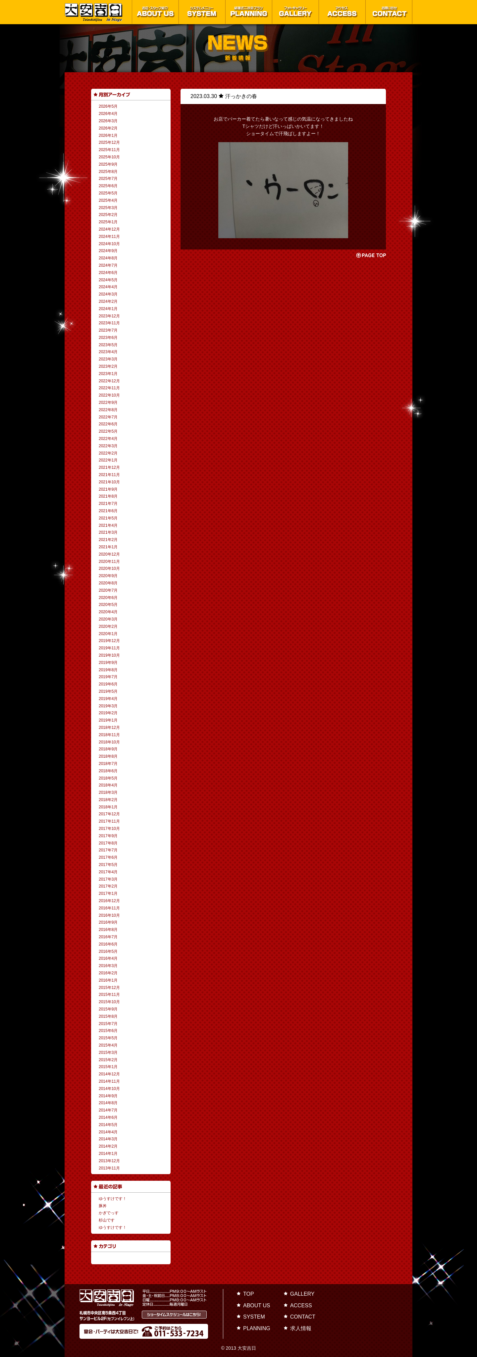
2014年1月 (108, 1153)
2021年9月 (108, 489)
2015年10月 (109, 1002)
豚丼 (103, 1206)
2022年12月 (109, 381)
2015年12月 (109, 987)
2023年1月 (108, 373)
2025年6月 (108, 186)
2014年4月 (108, 1132)
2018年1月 (108, 807)
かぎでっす (109, 1213)
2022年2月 (108, 453)
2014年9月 (108, 1096)
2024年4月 (108, 287)
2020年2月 (108, 626)
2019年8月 (108, 670)
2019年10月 (109, 655)
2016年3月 (108, 965)
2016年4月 (108, 958)
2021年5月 (108, 518)
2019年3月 (108, 706)
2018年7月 (108, 763)
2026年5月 (108, 106)
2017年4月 (108, 872)
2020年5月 (108, 604)
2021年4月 (108, 525)
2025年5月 (108, 193)
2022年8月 (108, 409)
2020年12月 (109, 554)
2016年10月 (109, 915)
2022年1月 (108, 460)
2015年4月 (108, 1045)
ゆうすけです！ (113, 1198)
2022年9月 (108, 402)
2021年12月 (109, 467)
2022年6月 (108, 424)
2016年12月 (109, 900)
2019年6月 (108, 684)
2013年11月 (109, 1168)
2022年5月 (108, 431)
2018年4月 (108, 785)
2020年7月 (108, 590)
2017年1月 (108, 893)
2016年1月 (108, 980)
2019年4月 (108, 698)
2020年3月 (108, 619)
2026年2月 (108, 128)
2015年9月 (108, 1009)
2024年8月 (108, 258)
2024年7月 (108, 265)
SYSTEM (254, 1317)
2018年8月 (108, 756)
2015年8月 (108, 1016)
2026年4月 (108, 113)
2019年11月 (109, 648)
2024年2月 (108, 301)
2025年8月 (108, 171)
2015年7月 (108, 1023)
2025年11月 (109, 149)
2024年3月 (108, 294)
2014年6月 (108, 1117)
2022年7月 (108, 417)
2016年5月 (108, 951)
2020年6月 (108, 597)
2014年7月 (108, 1110)
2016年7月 (108, 937)
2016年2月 (108, 973)
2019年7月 (108, 677)
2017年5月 (108, 864)
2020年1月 (108, 633)
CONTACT (302, 1317)
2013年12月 (109, 1161)
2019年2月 (108, 713)
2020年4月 (108, 612)
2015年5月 (108, 1038)
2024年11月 (109, 236)
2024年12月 (109, 229)
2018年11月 (109, 735)
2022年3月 (108, 446)
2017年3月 (108, 879)
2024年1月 (108, 308)
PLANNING (256, 1328)
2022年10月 (109, 395)
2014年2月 (108, 1146)
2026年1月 (108, 135)
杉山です (107, 1220)
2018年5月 (108, 778)
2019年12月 (109, 640)
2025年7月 (108, 178)
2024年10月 (109, 244)
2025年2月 (108, 214)
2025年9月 (108, 164)
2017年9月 (108, 836)
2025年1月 (108, 222)
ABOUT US (256, 1305)
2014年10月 (109, 1088)
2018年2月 (108, 799)
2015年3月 (108, 1052)
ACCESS (301, 1305)
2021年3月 (108, 532)
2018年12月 (109, 727)
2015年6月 (108, 1030)
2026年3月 (108, 121)
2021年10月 (109, 482)
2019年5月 (108, 691)
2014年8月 (108, 1103)
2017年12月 (109, 814)
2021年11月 (109, 474)
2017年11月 (109, 821)
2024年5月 (108, 280)
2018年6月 (108, 771)
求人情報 (300, 1328)
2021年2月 (108, 539)
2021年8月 (108, 496)
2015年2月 (108, 1060)
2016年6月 (108, 944)
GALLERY (302, 1294)
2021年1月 (108, 547)
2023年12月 (109, 316)
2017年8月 (108, 843)
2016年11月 (109, 908)
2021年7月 (108, 503)
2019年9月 (108, 662)
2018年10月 (109, 742)
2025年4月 (108, 200)
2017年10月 (109, 828)
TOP (248, 1294)
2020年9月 (108, 575)
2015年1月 (108, 1066)
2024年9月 (108, 250)
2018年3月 (108, 792)
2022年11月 (109, 388)
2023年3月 (108, 359)
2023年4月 (108, 352)
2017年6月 (108, 857)
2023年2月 (108, 366)
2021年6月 (108, 511)
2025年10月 (109, 157)
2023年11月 (109, 323)
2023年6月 (108, 337)
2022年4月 (108, 438)
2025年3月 (108, 207)
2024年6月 (108, 272)
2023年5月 (108, 345)
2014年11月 (109, 1081)
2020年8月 (108, 583)
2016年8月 (108, 929)
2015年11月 (109, 994)
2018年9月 (108, 749)
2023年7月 (108, 330)
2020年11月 (109, 561)
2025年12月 (109, 142)
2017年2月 (108, 886)
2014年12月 (109, 1074)
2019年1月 (108, 720)
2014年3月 (108, 1139)
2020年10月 (109, 568)
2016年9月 (108, 922)
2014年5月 (108, 1124)
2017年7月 (108, 850)
